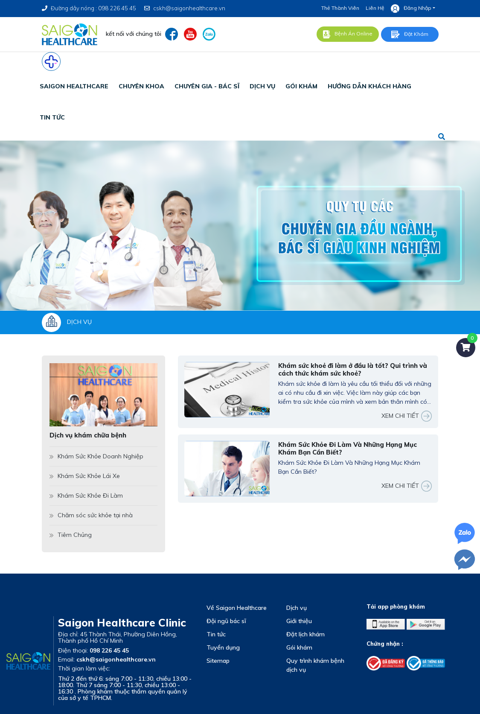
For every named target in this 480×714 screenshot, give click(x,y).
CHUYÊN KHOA (141, 86)
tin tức (52, 117)
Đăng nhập (411, 8)
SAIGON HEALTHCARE (74, 86)
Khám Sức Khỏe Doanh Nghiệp (96, 456)
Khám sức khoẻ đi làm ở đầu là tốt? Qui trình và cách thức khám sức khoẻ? (352, 369)
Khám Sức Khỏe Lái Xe (84, 476)
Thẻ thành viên (340, 8)
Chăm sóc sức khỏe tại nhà (91, 515)
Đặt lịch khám (305, 634)
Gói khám (299, 647)
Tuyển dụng (223, 647)
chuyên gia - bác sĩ (207, 86)
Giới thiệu (299, 621)
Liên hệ (375, 8)
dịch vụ (262, 86)
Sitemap (218, 660)
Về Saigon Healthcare (237, 608)
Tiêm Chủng (70, 535)
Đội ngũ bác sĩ (226, 621)
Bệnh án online (347, 34)
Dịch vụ (296, 608)
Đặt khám (409, 34)
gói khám (301, 86)
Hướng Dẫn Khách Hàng (369, 86)
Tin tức (216, 634)
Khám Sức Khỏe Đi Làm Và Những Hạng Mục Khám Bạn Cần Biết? (347, 448)
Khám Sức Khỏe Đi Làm (86, 495)
